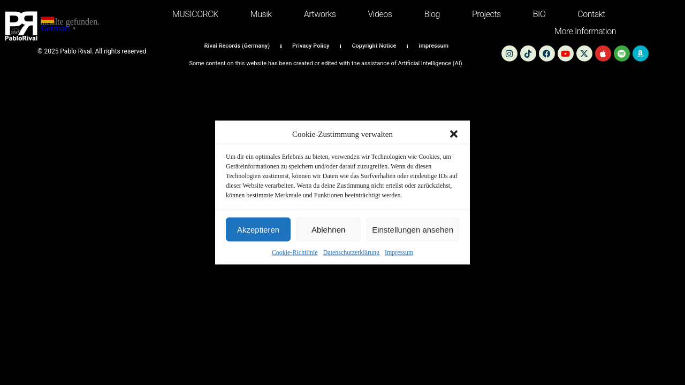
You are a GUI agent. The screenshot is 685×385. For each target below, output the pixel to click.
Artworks (320, 14)
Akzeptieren (258, 229)
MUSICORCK (195, 14)
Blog (431, 14)
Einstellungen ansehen (412, 229)
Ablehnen (328, 229)
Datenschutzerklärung (351, 252)
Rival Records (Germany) (237, 45)
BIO (539, 14)
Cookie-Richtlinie (295, 252)
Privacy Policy (310, 45)
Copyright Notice (374, 45)
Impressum (399, 252)
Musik (261, 14)
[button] (453, 134)
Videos (380, 14)
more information (585, 31)
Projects (486, 14)
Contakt (591, 14)
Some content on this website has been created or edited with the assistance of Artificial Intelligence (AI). (326, 63)
